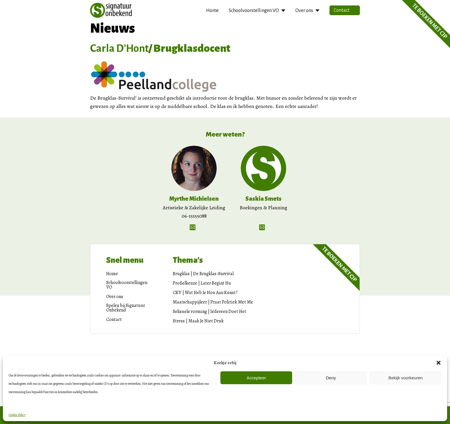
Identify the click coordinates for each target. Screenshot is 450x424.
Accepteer (256, 377)
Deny (331, 377)
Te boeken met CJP (339, 264)
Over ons (304, 10)
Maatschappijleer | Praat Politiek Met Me (213, 302)
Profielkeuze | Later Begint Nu (202, 283)
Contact (342, 10)
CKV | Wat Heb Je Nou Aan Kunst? (205, 292)
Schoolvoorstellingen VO (254, 10)
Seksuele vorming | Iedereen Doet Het (209, 311)
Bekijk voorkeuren (405, 377)
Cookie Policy (17, 415)
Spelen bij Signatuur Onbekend (125, 307)
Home (212, 10)
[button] (438, 363)
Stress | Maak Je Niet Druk (198, 321)
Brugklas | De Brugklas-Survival (203, 273)
